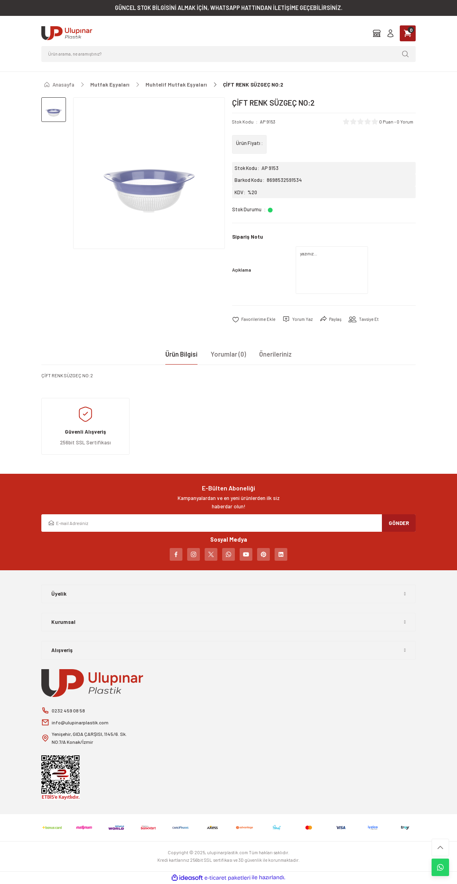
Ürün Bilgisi (181, 354)
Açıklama (241, 269)
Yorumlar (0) (228, 354)
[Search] (228, 54)
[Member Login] (390, 33)
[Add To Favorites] (254, 319)
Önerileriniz (275, 354)
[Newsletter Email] (228, 523)
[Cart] (408, 33)
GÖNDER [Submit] (399, 522)
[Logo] (66, 33)
